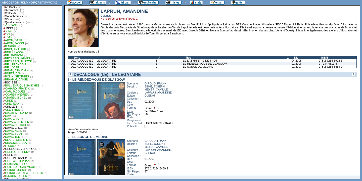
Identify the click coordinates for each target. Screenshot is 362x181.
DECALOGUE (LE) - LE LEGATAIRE (93, 60)
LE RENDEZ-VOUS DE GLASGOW (205, 63)
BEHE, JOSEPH (155, 86)
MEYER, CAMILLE (156, 89)
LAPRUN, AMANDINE (158, 92)
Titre (189, 57)
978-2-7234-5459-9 (330, 66)
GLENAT (150, 95)
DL (296, 57)
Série (76, 57)
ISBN (324, 57)
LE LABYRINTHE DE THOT (200, 60)
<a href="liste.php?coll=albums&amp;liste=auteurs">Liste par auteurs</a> (32, 89)
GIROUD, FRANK (155, 83)
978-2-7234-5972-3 (330, 60)
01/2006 (297, 63)
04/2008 (297, 60)
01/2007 (297, 66)
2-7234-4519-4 (328, 63)
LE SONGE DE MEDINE (198, 66)
